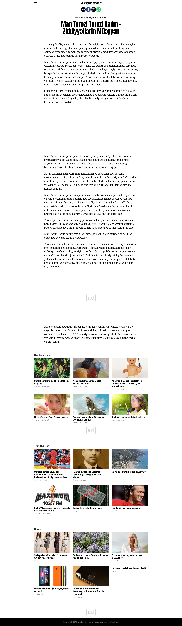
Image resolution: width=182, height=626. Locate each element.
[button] (35, 3)
